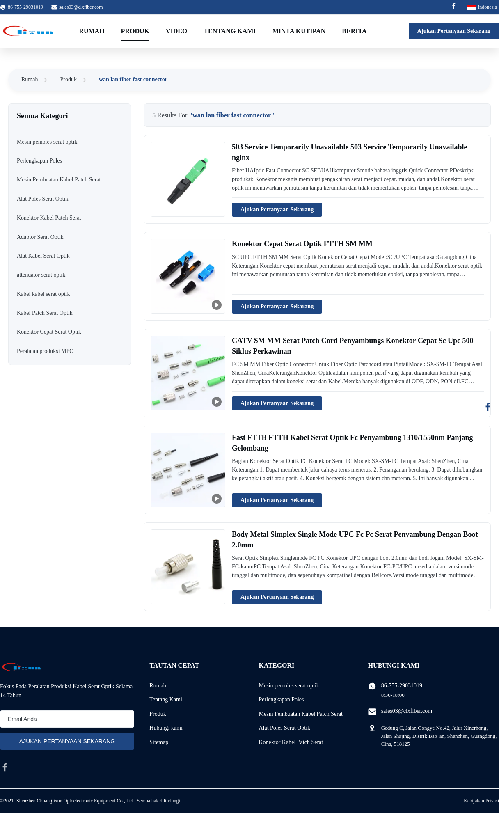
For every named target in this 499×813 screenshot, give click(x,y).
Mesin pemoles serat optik (289, 685)
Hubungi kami (166, 728)
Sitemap (158, 742)
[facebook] (5, 767)
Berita (354, 30)
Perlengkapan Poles (281, 699)
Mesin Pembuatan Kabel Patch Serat (301, 714)
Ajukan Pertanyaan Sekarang (453, 31)
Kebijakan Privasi (481, 801)
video (176, 30)
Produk (135, 30)
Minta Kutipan (299, 30)
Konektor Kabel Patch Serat (291, 742)
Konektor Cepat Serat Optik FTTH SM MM (302, 244)
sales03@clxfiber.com (81, 7)
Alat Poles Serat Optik (284, 728)
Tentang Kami (230, 30)
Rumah (91, 30)
